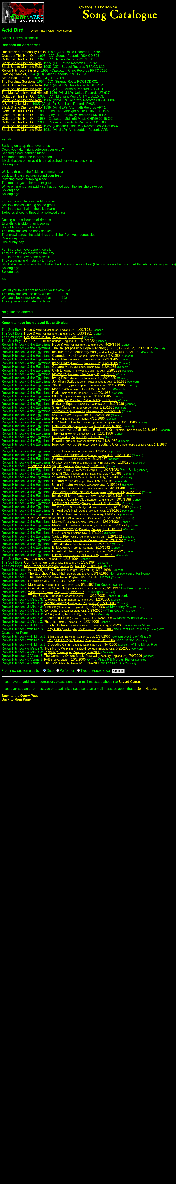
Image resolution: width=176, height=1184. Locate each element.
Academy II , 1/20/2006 (77, 599)
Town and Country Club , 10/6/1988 (91, 499)
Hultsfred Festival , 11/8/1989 (85, 514)
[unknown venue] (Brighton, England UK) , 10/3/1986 (104, 429)
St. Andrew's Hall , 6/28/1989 (86, 510)
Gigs (51, 30)
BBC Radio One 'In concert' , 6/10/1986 (94, 422)
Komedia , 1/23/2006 (73, 610)
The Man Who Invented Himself (25, 92)
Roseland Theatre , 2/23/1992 (87, 551)
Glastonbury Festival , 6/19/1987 (92, 462)
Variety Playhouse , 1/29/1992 (87, 536)
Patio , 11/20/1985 (81, 392)
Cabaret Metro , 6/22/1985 (84, 366)
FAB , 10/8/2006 (65, 659)
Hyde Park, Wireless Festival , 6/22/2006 (87, 648)
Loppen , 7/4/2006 (72, 652)
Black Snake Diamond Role (22, 63)
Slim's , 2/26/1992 (83, 555)
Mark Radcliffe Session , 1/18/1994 (63, 566)
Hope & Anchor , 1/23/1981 (58, 329)
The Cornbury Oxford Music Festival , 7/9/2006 (93, 656)
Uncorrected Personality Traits (24, 52)
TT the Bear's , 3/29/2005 (66, 595)
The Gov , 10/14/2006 (72, 663)
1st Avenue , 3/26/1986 (86, 411)
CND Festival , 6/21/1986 (86, 426)
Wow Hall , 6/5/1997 (56, 592)
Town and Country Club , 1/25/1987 (91, 455)
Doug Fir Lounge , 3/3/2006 (81, 640)
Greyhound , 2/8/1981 (53, 337)
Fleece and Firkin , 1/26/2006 (78, 618)
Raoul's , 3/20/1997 (55, 581)
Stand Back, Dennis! (16, 78)
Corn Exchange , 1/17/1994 (60, 562)
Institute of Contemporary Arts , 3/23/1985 (96, 352)
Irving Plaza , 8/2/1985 (84, 378)
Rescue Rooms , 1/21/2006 (80, 603)
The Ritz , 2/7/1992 (81, 544)
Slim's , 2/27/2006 (79, 636)
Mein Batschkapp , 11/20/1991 (87, 529)
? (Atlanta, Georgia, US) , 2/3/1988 (66, 466)
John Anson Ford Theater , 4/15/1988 (96, 492)
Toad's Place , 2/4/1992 (87, 540)
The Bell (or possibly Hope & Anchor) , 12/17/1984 (102, 348)
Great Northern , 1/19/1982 (59, 341)
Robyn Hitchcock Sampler (20, 70)
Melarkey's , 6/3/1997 (61, 584)
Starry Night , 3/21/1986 (83, 407)
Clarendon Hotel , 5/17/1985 (86, 355)
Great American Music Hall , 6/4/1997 (74, 588)
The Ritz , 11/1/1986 (82, 433)
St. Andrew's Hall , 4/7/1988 (85, 477)
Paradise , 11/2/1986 (84, 441)
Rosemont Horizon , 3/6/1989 (86, 503)
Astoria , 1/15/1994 (51, 558)
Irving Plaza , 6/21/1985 (85, 359)
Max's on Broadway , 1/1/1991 (89, 525)
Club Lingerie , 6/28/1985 (86, 370)
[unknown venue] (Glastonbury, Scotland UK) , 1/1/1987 (109, 444)
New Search (64, 30)
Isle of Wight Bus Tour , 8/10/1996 (69, 570)
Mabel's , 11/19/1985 (82, 389)
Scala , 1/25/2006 (70, 614)
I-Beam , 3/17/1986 (84, 400)
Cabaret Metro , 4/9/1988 (83, 481)
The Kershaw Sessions (18, 81)
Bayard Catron (129, 681)
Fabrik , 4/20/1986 (78, 418)
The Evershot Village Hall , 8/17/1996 (68, 573)
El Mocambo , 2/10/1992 (81, 547)
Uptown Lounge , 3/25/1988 (85, 470)
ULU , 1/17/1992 (77, 532)
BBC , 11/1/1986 (77, 437)
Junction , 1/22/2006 (74, 607)
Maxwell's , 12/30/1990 (85, 521)
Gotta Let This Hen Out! (19, 55)
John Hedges (147, 688)
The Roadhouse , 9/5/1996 (63, 577)
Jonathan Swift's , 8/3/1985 (89, 381)
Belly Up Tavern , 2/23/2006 (85, 625)
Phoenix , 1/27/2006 (71, 621)
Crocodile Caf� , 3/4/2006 (82, 644)
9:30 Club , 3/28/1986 (81, 415)
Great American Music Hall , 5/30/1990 (75, 518)
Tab (43, 30)
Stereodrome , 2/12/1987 (79, 458)
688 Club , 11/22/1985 (81, 396)
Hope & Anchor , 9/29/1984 (86, 344)
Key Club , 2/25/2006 (80, 629)
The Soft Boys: (88, 324)
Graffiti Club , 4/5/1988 (87, 473)
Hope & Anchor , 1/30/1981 (58, 333)
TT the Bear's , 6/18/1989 (90, 507)
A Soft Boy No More (16, 104)
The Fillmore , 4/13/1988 (88, 488)
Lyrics (34, 30)
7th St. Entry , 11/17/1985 (88, 385)
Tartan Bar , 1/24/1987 (81, 451)
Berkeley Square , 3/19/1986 (88, 404)
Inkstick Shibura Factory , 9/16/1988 (87, 495)
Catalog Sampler (14, 74)
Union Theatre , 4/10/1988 (86, 484)
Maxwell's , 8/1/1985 (83, 374)
